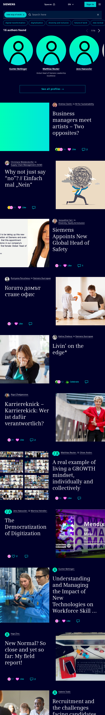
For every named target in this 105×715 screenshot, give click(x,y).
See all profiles (52, 89)
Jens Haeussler (84, 69)
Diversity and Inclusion (59, 23)
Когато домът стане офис (23, 291)
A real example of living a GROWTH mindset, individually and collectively (74, 475)
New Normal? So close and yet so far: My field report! (25, 653)
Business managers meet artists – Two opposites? (71, 123)
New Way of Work (14, 15)
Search (30, 15)
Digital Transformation (15, 23)
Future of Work (80, 23)
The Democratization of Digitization (25, 527)
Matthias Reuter (51, 69)
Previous (87, 30)
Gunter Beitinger (18, 69)
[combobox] (64, 14)
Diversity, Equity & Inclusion (71, 223)
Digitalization (37, 23)
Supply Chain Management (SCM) (26, 165)
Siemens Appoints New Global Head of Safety (70, 239)
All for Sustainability (84, 104)
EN (69, 4)
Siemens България (42, 278)
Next (99, 30)
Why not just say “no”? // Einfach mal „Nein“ (25, 178)
